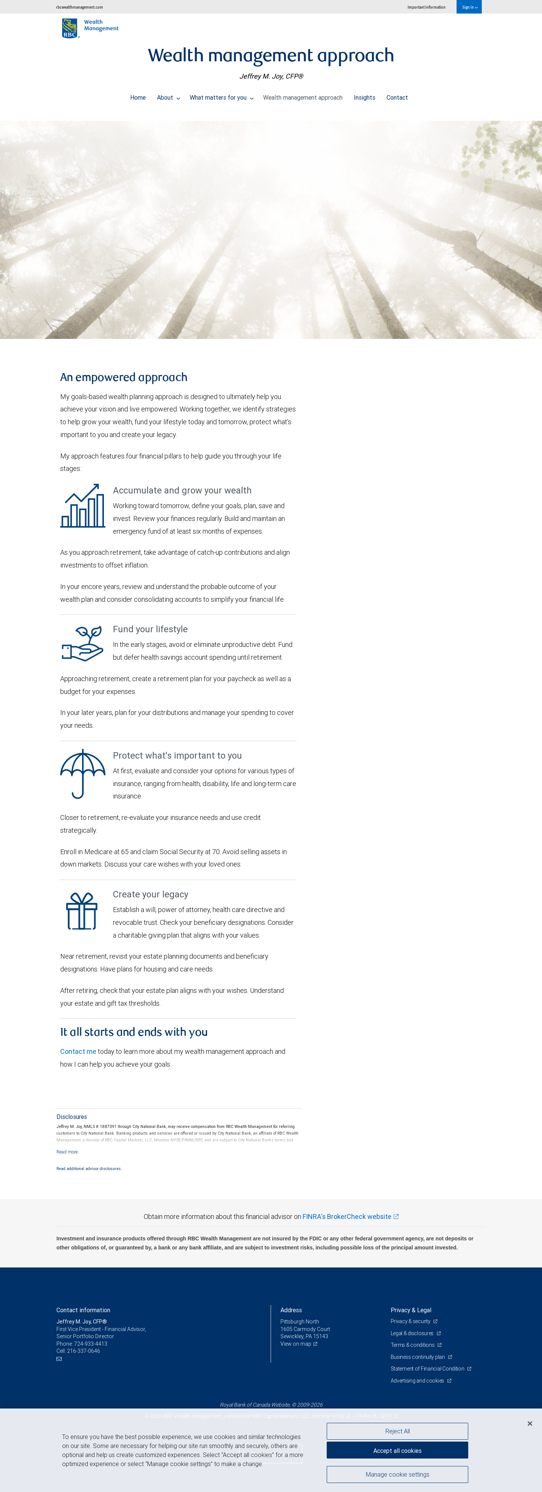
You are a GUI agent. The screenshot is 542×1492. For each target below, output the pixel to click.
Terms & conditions (413, 1345)
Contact (397, 95)
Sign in (470, 7)
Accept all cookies (397, 1450)
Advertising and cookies (418, 1380)
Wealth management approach (303, 95)
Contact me (78, 1051)
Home (138, 95)
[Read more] (67, 1152)
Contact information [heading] (83, 1310)
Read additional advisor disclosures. (89, 1168)
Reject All (397, 1431)
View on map (295, 1343)
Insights (364, 95)
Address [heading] (291, 1310)
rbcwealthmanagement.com (79, 7)
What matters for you (222, 95)
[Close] (530, 1423)
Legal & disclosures (413, 1333)
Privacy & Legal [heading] (411, 1310)
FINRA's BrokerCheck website (347, 1216)
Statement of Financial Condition (428, 1368)
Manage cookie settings (397, 1474)
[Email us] (60, 1358)
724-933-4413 (90, 1343)
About (168, 95)
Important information (427, 7)
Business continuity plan (418, 1357)
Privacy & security (411, 1321)
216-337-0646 (83, 1351)
